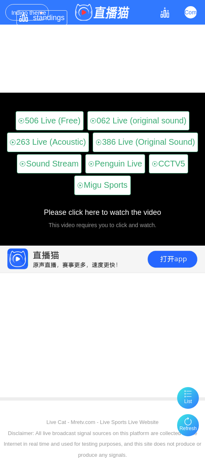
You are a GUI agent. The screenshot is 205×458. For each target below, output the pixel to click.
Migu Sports (102, 184)
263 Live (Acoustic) (48, 141)
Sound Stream (49, 163)
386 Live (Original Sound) (145, 141)
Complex (190, 12)
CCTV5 (168, 163)
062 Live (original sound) (138, 120)
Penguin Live (115, 163)
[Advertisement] (101, 371)
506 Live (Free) (49, 120)
